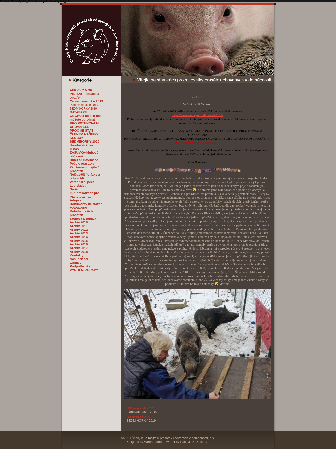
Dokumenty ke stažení (87, 204)
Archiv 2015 (79, 240)
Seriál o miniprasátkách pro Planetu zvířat (84, 192)
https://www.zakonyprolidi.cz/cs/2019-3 (197, 115)
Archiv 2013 (79, 233)
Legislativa (78, 185)
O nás (74, 149)
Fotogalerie (78, 207)
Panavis (185, 442)
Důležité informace (84, 160)
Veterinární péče (82, 182)
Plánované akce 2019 (84, 105)
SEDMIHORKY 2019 (83, 108)
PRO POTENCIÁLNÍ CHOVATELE (84, 125)
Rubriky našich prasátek (81, 213)
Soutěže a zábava (83, 218)
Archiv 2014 (79, 237)
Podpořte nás (80, 266)
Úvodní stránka (81, 145)
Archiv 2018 (79, 251)
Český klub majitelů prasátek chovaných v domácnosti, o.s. (173, 438)
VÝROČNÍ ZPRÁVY (84, 270)
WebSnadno (153, 442)
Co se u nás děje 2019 (86, 101)
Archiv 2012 (79, 229)
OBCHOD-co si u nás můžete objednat (86, 117)
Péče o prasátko (82, 163)
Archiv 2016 (79, 244)
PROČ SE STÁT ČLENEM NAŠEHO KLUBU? (84, 134)
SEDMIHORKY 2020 (84, 141)
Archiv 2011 (79, 226)
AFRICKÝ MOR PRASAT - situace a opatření (84, 93)
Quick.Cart (202, 442)
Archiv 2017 (79, 248)
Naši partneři (79, 259)
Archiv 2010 (79, 222)
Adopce (76, 200)
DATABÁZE (78, 112)
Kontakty (77, 255)
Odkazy (75, 263)
